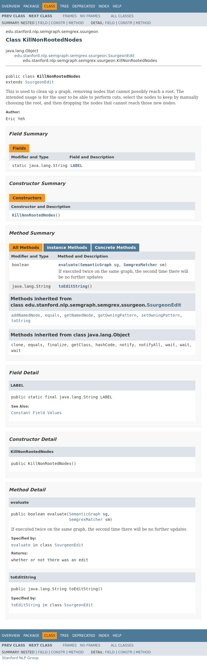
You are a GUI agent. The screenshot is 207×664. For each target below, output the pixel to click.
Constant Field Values (36, 412)
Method (76, 23)
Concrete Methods (115, 247)
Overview (11, 6)
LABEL (76, 165)
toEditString (73, 286)
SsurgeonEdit (39, 82)
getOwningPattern (117, 315)
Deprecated (83, 6)
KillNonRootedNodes (33, 215)
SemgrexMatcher (140, 264)
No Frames (90, 16)
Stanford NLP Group (20, 658)
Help (117, 6)
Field (42, 23)
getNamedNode (78, 315)
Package (31, 6)
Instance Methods (67, 247)
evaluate (68, 264)
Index (104, 6)
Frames (70, 16)
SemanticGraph (96, 264)
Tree (64, 6)
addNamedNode (25, 315)
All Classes (122, 16)
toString (20, 320)
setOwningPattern (160, 315)
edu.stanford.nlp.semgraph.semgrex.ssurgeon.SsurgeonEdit (74, 55)
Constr (58, 23)
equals (52, 315)
